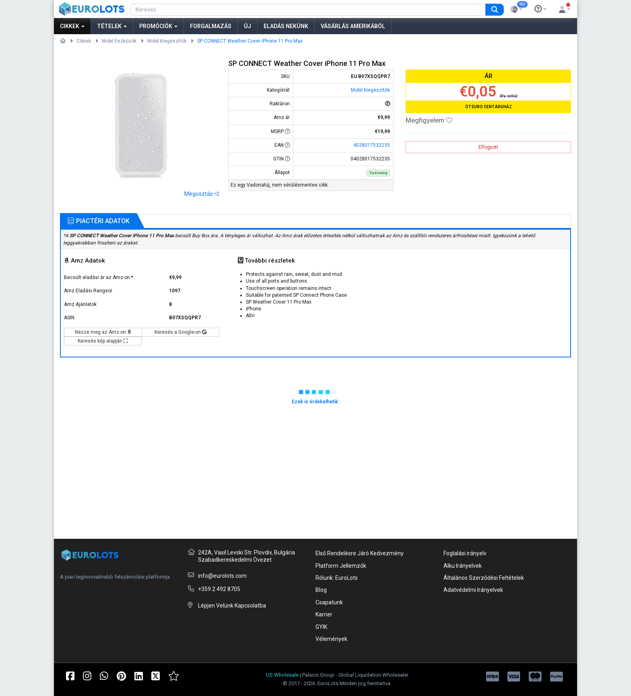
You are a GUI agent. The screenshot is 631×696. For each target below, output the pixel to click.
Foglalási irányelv (465, 553)
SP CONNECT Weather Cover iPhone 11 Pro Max (250, 41)
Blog (321, 590)
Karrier (324, 614)
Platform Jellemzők (341, 566)
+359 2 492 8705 (219, 589)
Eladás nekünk (286, 26)
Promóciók (158, 26)
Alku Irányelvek (462, 566)
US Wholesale (282, 675)
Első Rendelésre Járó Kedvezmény (360, 553)
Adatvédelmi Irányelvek (473, 590)
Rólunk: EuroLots (337, 578)
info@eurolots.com (222, 576)
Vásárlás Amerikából (353, 26)
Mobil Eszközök (119, 41)
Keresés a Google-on (180, 332)
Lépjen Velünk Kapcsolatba (232, 605)
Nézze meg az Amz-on (103, 332)
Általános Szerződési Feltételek (483, 578)
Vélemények (331, 639)
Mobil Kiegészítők (166, 41)
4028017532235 (371, 145)
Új (247, 26)
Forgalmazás (210, 26)
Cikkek (72, 26)
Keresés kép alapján (103, 341)
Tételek (112, 26)
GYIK (321, 627)
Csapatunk (329, 602)
